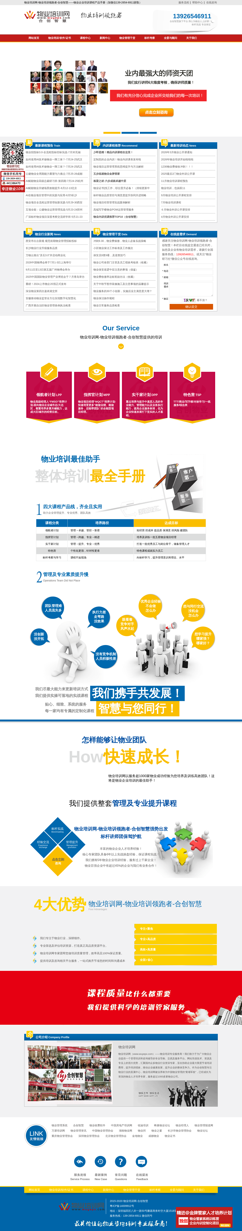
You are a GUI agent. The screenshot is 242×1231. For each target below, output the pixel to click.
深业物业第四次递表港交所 (41, 291)
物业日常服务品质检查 (106, 305)
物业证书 (170, 1135)
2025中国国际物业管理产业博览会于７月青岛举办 (55, 276)
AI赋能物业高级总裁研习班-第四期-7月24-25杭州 (54, 180)
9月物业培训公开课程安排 (176, 195)
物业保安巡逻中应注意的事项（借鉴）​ (115, 269)
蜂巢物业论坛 (162, 1125)
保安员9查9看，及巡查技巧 (109, 255)
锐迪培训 (143, 1125)
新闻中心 (105, 38)
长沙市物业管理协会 (180, 1130)
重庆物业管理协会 (62, 1135)
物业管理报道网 (204, 1125)
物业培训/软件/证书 (59, 38)
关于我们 (191, 38)
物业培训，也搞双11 (173, 188)
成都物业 (153, 1135)
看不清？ (202, 300)
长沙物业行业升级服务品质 (41, 248)
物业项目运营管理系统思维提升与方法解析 (118, 166)
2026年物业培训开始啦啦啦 (177, 159)
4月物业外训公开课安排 (175, 216)
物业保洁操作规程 (104, 298)
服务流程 (183, 2)
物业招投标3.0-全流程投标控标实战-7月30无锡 (53, 152)
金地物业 (137, 1135)
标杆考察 (149, 38)
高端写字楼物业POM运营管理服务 (113, 209)
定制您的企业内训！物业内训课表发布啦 (117, 159)
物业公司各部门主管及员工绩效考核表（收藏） (121, 262)
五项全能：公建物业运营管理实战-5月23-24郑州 (54, 209)
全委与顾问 (170, 38)
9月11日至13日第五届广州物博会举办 (48, 269)
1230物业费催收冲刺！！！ (177, 166)
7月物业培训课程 (171, 202)
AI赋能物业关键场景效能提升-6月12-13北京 (51, 188)
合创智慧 (78, 1125)
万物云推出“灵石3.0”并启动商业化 (46, 255)
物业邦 (142, 1130)
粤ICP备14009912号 (122, 1205)
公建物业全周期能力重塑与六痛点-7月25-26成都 (54, 173)
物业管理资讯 (78, 1130)
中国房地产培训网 (121, 1125)
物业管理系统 (59, 1125)
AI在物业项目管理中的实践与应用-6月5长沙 (51, 195)
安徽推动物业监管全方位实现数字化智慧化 (51, 298)
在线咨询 (211, 2)
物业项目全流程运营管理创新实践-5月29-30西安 (54, 202)
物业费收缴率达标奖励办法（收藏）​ (114, 276)
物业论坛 (202, 1130)
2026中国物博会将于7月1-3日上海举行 (48, 262)
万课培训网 (58, 1130)
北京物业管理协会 (115, 1135)
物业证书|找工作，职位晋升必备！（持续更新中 (121, 188)
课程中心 (85, 38)
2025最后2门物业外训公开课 (178, 173)
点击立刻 (58, 859)
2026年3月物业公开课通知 (176, 152)
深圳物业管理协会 (89, 1135)
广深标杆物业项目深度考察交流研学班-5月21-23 (54, 216)
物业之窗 (156, 1130)
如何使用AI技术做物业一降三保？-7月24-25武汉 (54, 159)
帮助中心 (197, 2)
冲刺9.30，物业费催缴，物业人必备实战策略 (119, 240)
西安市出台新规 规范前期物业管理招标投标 (51, 240)
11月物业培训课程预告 (174, 180)
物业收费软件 (97, 1125)
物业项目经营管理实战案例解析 (111, 202)
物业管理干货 (127, 38)
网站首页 (34, 38)
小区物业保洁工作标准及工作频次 (113, 248)
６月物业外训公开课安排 (175, 209)
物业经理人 (182, 1125)
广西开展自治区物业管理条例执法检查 (48, 305)
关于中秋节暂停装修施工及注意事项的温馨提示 (121, 283)
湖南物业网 (125, 1130)
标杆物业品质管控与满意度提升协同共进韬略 (119, 195)
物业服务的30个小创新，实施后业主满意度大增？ (122, 291)
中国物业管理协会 (102, 1130)
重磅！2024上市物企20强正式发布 (46, 283)
